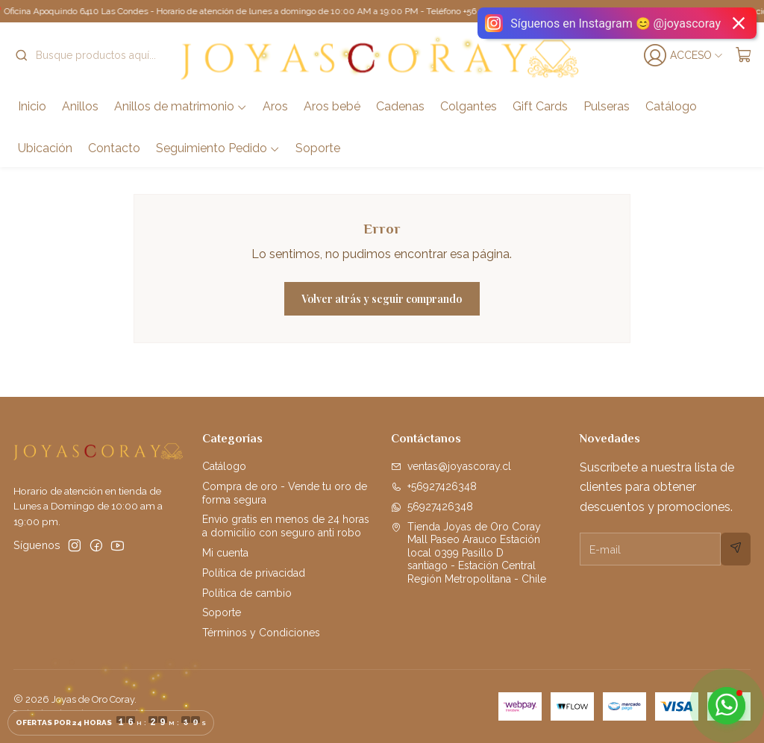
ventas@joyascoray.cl (451, 466)
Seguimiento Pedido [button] (218, 148)
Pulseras (606, 106)
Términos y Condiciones (261, 633)
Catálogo (671, 106)
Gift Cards (540, 106)
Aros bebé (332, 106)
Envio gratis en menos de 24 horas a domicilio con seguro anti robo (285, 526)
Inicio (32, 106)
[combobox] (91, 55)
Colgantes (468, 106)
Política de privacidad (253, 573)
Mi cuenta (225, 553)
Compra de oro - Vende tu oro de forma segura (284, 493)
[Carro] (743, 55)
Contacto (114, 148)
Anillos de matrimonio (180, 106)
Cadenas (400, 106)
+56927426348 (434, 486)
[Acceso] (685, 55)
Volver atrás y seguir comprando (381, 299)
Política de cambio (247, 593)
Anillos (80, 106)
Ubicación (45, 148)
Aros (275, 106)
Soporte (317, 148)
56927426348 (432, 506)
